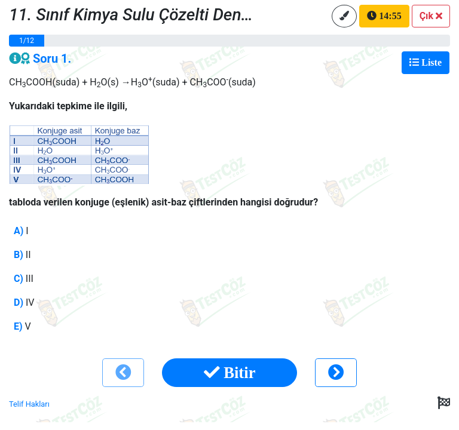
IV (24, 302)
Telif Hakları (29, 404)
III (23, 278)
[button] (431, 16)
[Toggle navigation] (425, 62)
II (22, 254)
